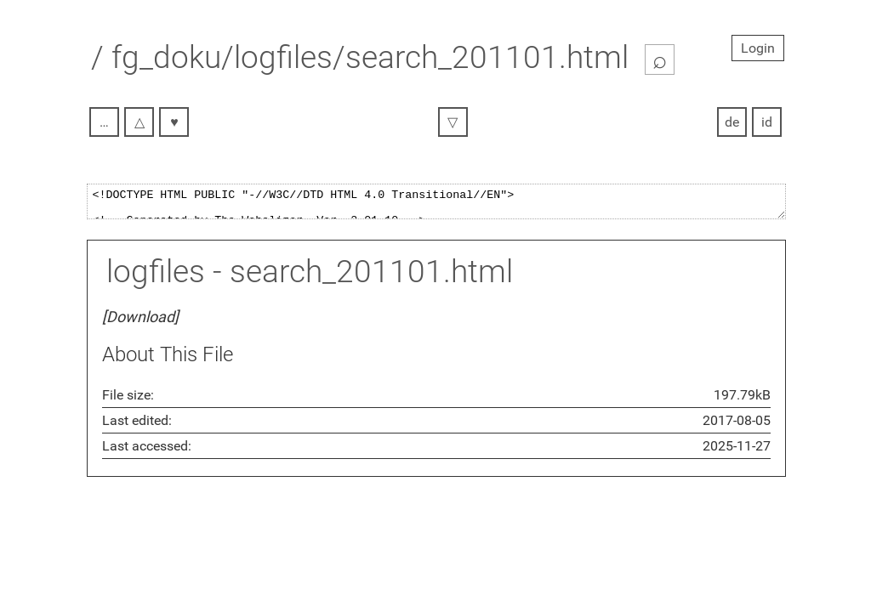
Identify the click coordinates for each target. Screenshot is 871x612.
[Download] (140, 322)
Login (758, 48)
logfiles (155, 276)
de (732, 122)
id (766, 122)
